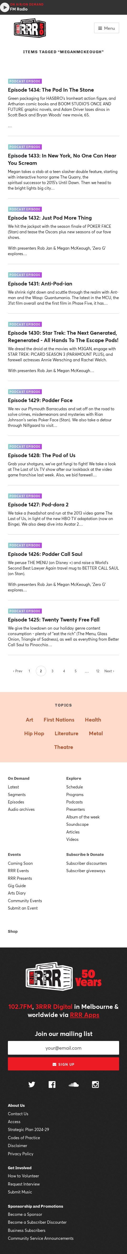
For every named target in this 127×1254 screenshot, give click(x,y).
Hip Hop (34, 733)
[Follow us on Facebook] (52, 1085)
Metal (96, 733)
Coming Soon (20, 863)
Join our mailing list (64, 1033)
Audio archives (21, 809)
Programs (75, 794)
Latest (13, 786)
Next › (109, 671)
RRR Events (18, 870)
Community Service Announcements (41, 1238)
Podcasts (74, 801)
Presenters (75, 809)
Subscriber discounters (86, 863)
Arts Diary (17, 893)
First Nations (59, 719)
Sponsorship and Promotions (35, 1206)
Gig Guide (17, 885)
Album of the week (83, 816)
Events (14, 854)
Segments (17, 794)
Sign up (63, 1064)
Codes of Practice (24, 1137)
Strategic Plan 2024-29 (28, 1129)
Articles (73, 832)
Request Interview (24, 1184)
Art (29, 719)
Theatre (63, 747)
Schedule (74, 786)
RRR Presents (20, 878)
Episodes (16, 801)
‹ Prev (17, 671)
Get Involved (20, 1168)
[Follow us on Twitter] (31, 1085)
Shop (13, 931)
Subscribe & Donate (85, 854)
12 (97, 671)
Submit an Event (23, 908)
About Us (16, 1105)
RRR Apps (84, 1014)
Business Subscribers (26, 1230)
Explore (73, 778)
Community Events (25, 900)
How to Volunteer (23, 1175)
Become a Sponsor (25, 1214)
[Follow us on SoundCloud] (74, 1085)
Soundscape (77, 824)
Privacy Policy (20, 1153)
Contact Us (18, 1113)
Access (14, 1121)
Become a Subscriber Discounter (37, 1222)
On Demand (18, 778)
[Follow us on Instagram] (95, 1085)
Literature (66, 733)
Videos (72, 839)
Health (93, 719)
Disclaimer (17, 1145)
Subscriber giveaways (85, 870)
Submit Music (20, 1191)
